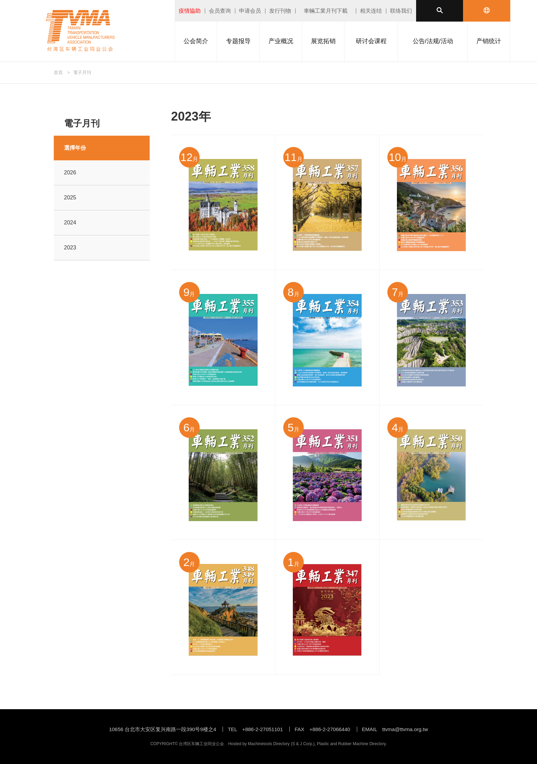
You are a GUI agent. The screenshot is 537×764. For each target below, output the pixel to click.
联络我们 (401, 11)
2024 (70, 222)
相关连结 (371, 11)
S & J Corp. (302, 743)
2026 (70, 172)
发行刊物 (280, 11)
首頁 (58, 72)
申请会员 (250, 11)
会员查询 (220, 11)
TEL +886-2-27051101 (255, 729)
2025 (70, 197)
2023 (70, 247)
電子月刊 (82, 72)
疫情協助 (190, 11)
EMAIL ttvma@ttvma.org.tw (395, 729)
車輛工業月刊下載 (326, 11)
